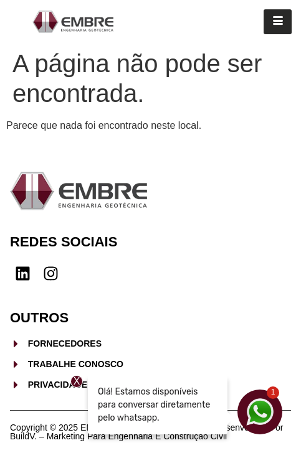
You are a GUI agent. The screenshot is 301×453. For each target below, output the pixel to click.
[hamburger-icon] (278, 21)
